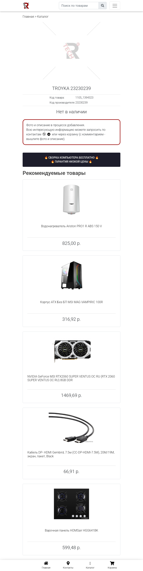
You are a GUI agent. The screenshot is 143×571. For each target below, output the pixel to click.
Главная (28, 16)
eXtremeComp (50, 1)
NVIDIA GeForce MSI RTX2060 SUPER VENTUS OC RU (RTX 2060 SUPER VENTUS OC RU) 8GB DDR (71, 378)
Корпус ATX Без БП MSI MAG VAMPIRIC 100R (71, 302)
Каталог (42, 16)
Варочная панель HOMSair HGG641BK (71, 530)
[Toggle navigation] (114, 6)
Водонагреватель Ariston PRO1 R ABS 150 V (71, 226)
